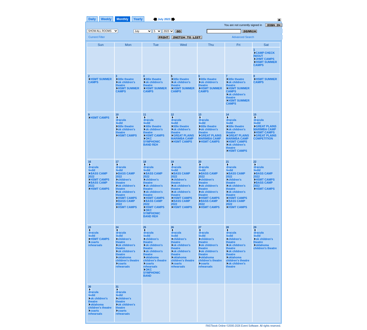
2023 (167, 19)
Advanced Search (243, 37)
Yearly (138, 19)
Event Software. (250, 325)
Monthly (122, 19)
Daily (92, 19)
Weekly (106, 19)
